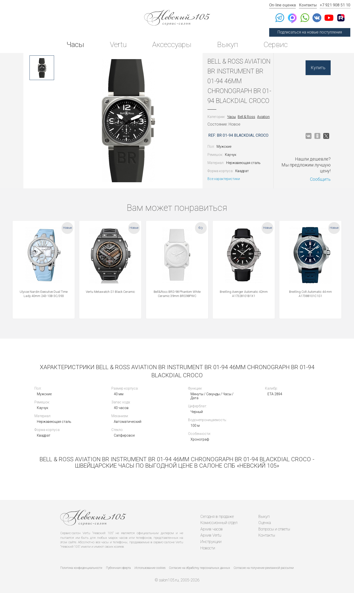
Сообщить (320, 179)
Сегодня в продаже (217, 516)
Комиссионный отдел (218, 522)
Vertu (118, 44)
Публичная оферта (118, 568)
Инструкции (210, 541)
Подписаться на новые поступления (310, 32)
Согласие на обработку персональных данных (199, 568)
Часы (75, 44)
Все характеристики (223, 179)
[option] (42, 67)
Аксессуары (171, 44)
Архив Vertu (210, 535)
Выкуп (227, 44)
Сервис (276, 44)
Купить (318, 67)
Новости (207, 548)
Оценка (264, 522)
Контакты (308, 5)
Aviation (263, 116)
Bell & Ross (246, 116)
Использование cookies (149, 568)
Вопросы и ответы (274, 529)
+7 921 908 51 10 (335, 5)
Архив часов (211, 529)
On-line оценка (282, 5)
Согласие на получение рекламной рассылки (264, 568)
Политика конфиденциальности (81, 568)
